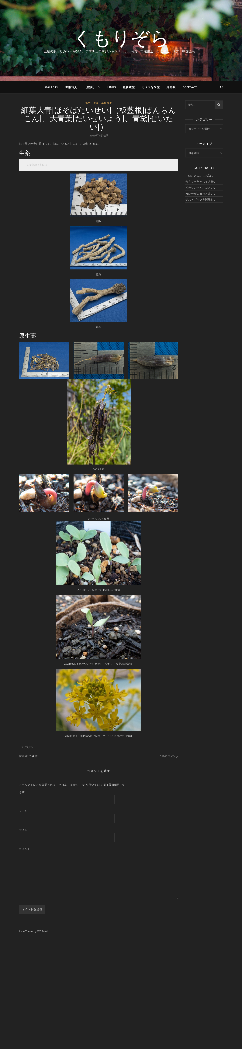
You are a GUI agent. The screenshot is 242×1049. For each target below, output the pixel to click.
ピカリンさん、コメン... (200, 187)
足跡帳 (171, 87)
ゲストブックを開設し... (200, 199)
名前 (22, 792)
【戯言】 (90, 87)
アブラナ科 (27, 747)
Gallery (51, 87)
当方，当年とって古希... (200, 182)
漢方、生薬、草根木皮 (98, 103)
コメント (24, 849)
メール (23, 811)
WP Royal (42, 931)
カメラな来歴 (151, 87)
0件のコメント (169, 756)
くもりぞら (121, 37)
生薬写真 (71, 87)
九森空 (33, 756)
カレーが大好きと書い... (200, 193)
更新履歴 (129, 87)
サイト (23, 830)
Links (111, 87)
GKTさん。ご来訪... (199, 175)
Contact (189, 87)
